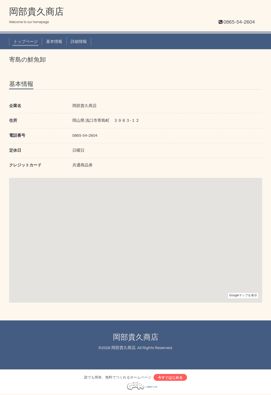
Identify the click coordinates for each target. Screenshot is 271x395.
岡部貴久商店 (36, 12)
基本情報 (54, 42)
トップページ (25, 42)
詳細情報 (79, 42)
